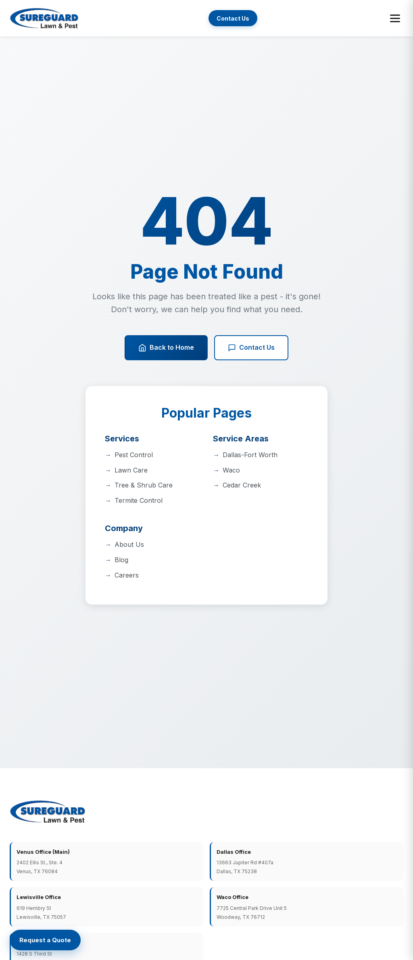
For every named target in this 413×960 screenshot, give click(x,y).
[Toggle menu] (395, 18)
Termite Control (139, 500)
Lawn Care (131, 470)
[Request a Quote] (45, 940)
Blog (121, 560)
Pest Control (134, 455)
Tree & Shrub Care (144, 485)
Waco (231, 470)
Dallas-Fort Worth (250, 455)
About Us (129, 544)
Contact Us (233, 18)
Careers (127, 575)
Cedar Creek (242, 485)
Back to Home (166, 347)
